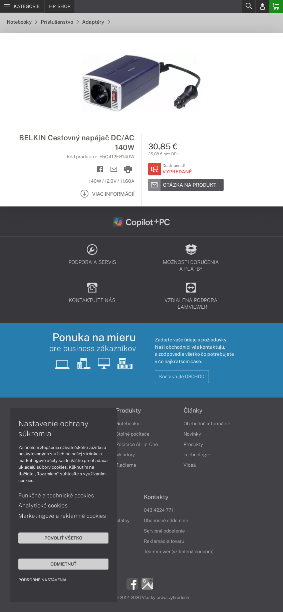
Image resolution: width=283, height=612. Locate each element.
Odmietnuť (63, 564)
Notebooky (22, 22)
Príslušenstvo (60, 22)
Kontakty (156, 497)
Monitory (125, 454)
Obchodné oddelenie (166, 520)
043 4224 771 (158, 510)
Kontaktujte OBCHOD (182, 376)
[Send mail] (113, 169)
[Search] (248, 6)
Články (193, 411)
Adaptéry (96, 22)
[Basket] (276, 6)
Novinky (192, 434)
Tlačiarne (126, 465)
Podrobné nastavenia (42, 580)
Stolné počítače (133, 434)
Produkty (128, 411)
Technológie (197, 454)
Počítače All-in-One (137, 444)
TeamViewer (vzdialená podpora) (179, 551)
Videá (190, 465)
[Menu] (22, 6)
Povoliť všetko (63, 538)
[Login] (262, 6)
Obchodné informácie (207, 423)
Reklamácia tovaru (164, 541)
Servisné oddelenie (164, 530)
